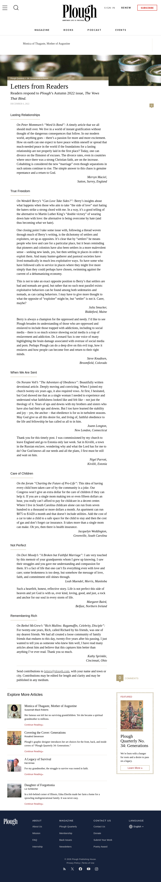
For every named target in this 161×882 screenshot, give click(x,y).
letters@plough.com (56, 671)
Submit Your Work (103, 840)
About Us (37, 826)
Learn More (134, 768)
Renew (126, 7)
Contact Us (99, 826)
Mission (36, 833)
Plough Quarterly (17, 78)
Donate (97, 833)
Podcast (94, 30)
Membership (65, 833)
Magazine (42, 30)
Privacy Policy (73, 863)
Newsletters (65, 846)
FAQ (34, 840)
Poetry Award (100, 846)
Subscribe (147, 7)
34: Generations (33, 78)
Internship (37, 846)
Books (68, 30)
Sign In (109, 7)
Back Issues (65, 840)
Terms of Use (88, 863)
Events (120, 30)
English (136, 826)
